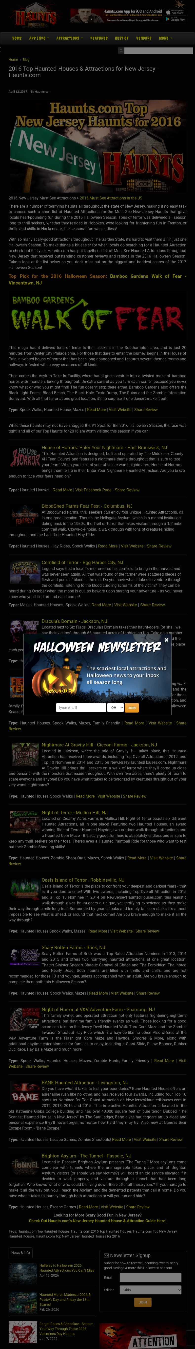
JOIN (132, 708)
